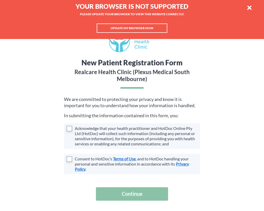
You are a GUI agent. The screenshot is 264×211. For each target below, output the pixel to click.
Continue (132, 194)
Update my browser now (132, 28)
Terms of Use (124, 158)
